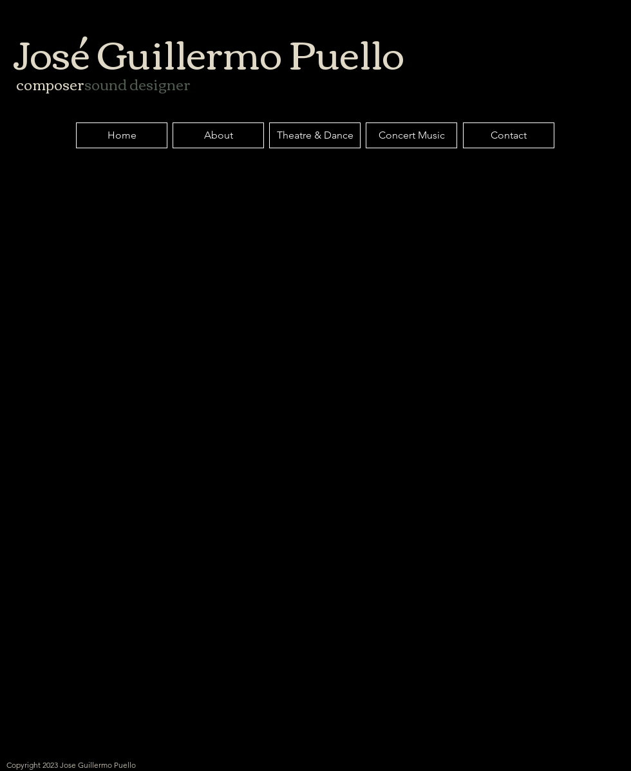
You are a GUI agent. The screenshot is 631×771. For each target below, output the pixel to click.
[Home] (121, 135)
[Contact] (508, 135)
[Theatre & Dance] (315, 135)
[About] (218, 135)
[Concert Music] (411, 135)
